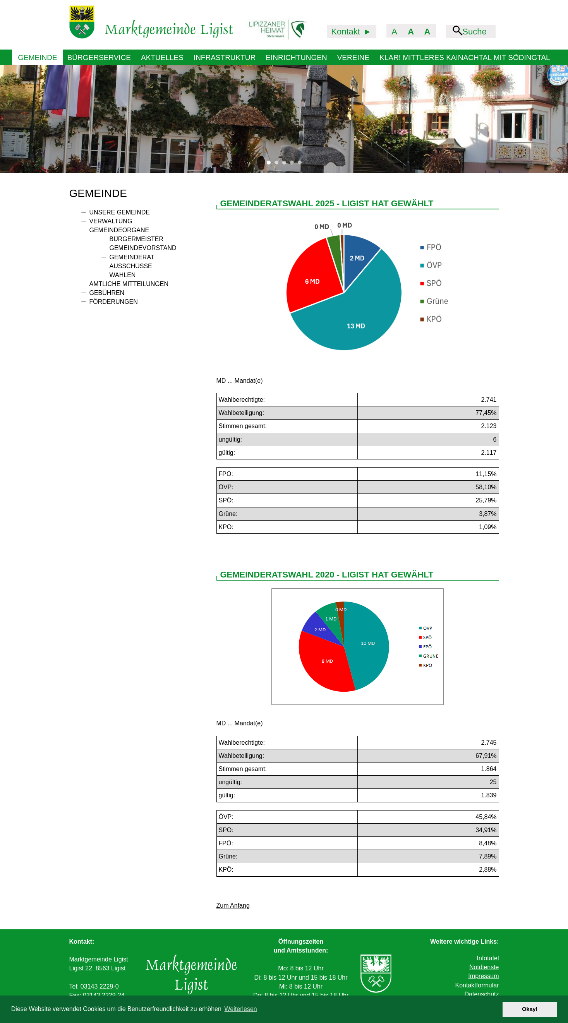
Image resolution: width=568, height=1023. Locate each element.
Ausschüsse (131, 266)
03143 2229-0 (100, 986)
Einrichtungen (296, 57)
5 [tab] (301, 164)
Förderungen (113, 301)
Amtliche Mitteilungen (128, 284)
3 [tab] (286, 164)
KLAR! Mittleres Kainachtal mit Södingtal (464, 57)
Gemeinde (37, 57)
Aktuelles (162, 57)
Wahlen (123, 275)
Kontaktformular (477, 985)
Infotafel (488, 958)
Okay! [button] (529, 1009)
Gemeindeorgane (119, 230)
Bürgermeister (137, 239)
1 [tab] (271, 164)
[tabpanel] (284, 119)
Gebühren (107, 293)
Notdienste (484, 967)
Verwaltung (110, 221)
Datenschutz (482, 994)
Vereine (353, 57)
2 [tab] (278, 164)
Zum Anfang (233, 905)
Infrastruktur (225, 57)
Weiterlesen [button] (241, 1009)
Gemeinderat (132, 257)
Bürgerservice (99, 57)
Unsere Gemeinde (119, 212)
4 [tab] (294, 164)
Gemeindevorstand (143, 248)
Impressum (483, 976)
